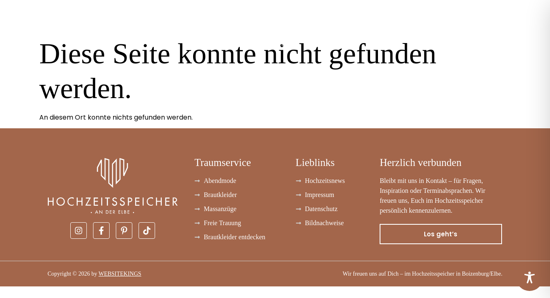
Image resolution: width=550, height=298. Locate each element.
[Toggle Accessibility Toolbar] (529, 277)
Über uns (478, 25)
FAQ (439, 25)
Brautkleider (29, 25)
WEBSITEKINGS (119, 274)
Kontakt (526, 25)
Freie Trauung (389, 25)
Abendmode (101, 25)
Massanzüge (169, 25)
